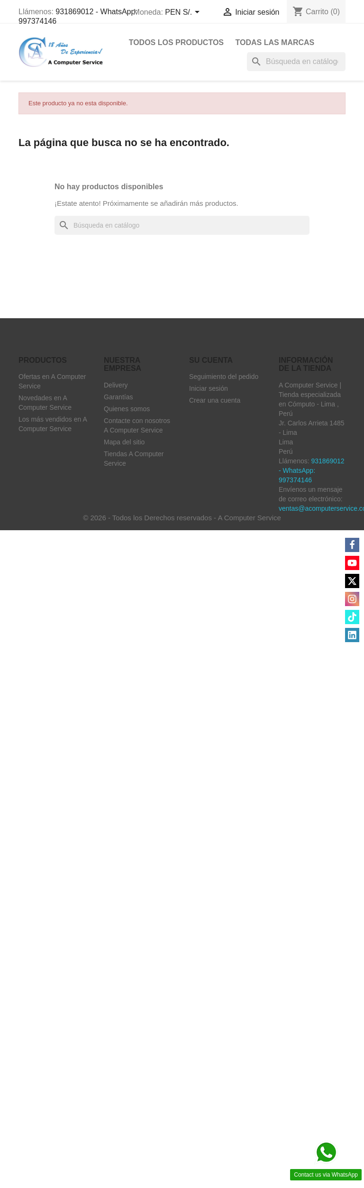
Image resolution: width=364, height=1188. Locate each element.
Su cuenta (211, 360)
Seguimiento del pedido (223, 376)
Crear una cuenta (214, 400)
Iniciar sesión (208, 388)
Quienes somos (127, 409)
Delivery (116, 385)
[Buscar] (296, 61)
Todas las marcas (274, 42)
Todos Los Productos (176, 42)
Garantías (118, 397)
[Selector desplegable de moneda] (183, 12)
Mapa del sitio (124, 442)
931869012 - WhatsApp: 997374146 (312, 470)
